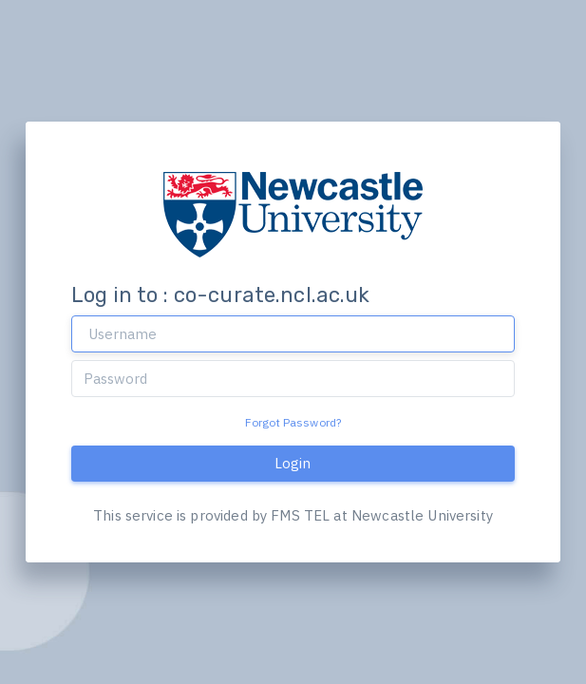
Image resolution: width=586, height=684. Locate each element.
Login (292, 463)
